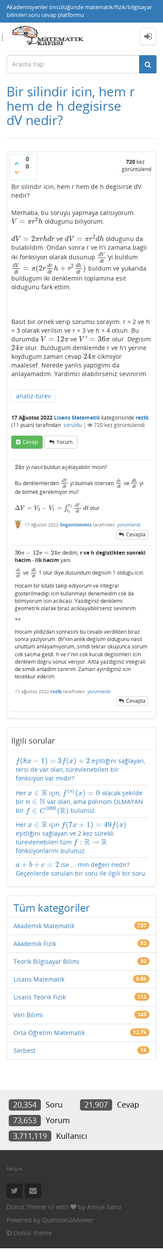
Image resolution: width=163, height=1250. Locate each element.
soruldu (72, 425)
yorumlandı (129, 525)
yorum (65, 442)
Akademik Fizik (34, 943)
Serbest (24, 1050)
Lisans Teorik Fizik (39, 997)
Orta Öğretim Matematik (49, 1032)
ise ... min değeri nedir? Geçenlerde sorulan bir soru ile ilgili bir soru (80, 868)
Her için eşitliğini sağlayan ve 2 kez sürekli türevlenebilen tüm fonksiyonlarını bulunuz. (71, 837)
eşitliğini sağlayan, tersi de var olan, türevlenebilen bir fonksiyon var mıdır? (80, 769)
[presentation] (27, 221)
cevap (30, 442)
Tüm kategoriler (51, 907)
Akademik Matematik (43, 926)
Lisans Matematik (77, 417)
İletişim (15, 1168)
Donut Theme (26, 1207)
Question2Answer (68, 1220)
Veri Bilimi (28, 1015)
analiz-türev (33, 396)
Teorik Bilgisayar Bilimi (46, 961)
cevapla (136, 534)
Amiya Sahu (104, 1207)
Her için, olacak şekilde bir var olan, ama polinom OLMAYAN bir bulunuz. (79, 801)
